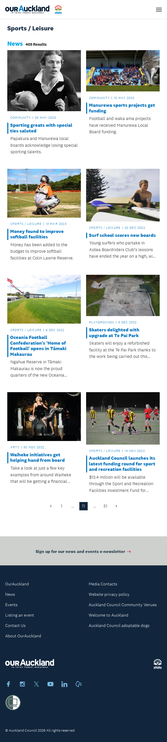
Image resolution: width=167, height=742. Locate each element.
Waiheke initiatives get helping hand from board (37, 457)
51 (105, 506)
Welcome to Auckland (108, 615)
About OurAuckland (23, 636)
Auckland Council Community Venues (123, 604)
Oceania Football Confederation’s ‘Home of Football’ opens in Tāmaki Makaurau (38, 346)
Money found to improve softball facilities (37, 234)
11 (83, 506)
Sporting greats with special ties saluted (41, 128)
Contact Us (15, 625)
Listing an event (19, 615)
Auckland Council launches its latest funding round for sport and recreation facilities (122, 464)
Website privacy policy (109, 594)
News (10, 594)
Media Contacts (103, 584)
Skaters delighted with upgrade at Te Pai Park (114, 332)
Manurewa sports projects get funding (122, 108)
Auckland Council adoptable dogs (119, 625)
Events (11, 604)
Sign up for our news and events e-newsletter (84, 552)
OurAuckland (17, 584)
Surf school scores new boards (122, 235)
